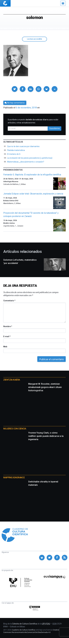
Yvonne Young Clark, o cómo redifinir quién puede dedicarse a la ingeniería (45, 436)
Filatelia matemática (16, 150)
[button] (14, 89)
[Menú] (63, 3)
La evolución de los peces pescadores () (29, 158)
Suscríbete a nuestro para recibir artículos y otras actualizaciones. (33, 121)
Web (5, 347)
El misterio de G (13, 154)
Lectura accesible (34, 39)
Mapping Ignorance (14, 477)
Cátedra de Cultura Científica (24, 624)
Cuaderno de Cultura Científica (23, 630)
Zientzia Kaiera (11, 379)
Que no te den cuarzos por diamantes (23, 146)
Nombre (7, 326)
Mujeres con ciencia (14, 428)
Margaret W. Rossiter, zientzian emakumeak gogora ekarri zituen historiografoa (45, 387)
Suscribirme (54, 128)
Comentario (9, 301)
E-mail (6, 336)
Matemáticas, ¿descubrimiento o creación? (25, 162)
